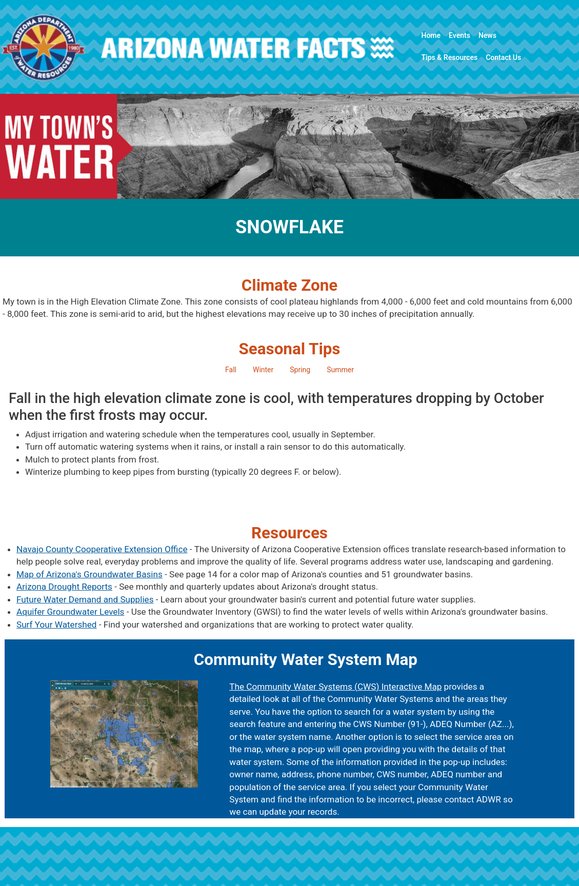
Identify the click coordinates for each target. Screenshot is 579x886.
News (487, 35)
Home (431, 35)
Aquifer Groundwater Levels (70, 612)
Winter (263, 370)
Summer (340, 370)
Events (459, 35)
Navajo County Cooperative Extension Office (102, 549)
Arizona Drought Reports (64, 586)
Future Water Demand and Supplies (85, 599)
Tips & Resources (449, 57)
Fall (230, 370)
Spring (300, 370)
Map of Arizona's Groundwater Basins (89, 574)
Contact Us (503, 57)
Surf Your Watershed (56, 624)
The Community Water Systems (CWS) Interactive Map (335, 686)
